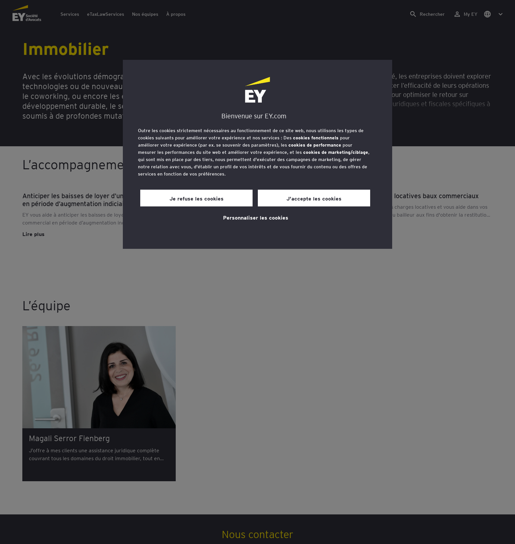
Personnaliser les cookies (255, 217)
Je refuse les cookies (196, 198)
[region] (257, 154)
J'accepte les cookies (314, 198)
